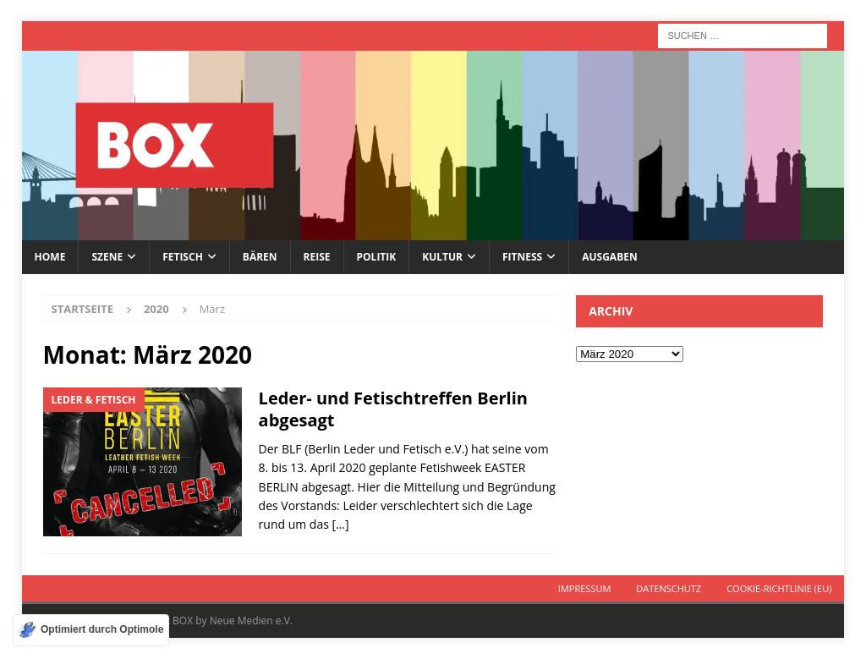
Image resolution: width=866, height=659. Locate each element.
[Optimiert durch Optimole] (91, 630)
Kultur (442, 257)
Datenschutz (668, 588)
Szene (107, 257)
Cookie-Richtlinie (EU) (778, 588)
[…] (340, 524)
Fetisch (182, 257)
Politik (377, 257)
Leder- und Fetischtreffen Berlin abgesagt (393, 409)
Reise (317, 257)
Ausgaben (609, 257)
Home (50, 257)
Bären (260, 257)
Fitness (522, 257)
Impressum (584, 588)
